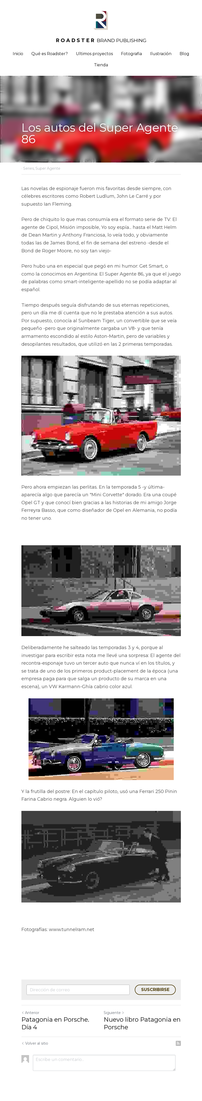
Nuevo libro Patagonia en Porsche (142, 1023)
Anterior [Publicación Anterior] (30, 1012)
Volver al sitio (34, 1043)
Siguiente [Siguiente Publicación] (114, 1012)
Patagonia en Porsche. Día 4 (55, 1023)
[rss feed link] (178, 1043)
